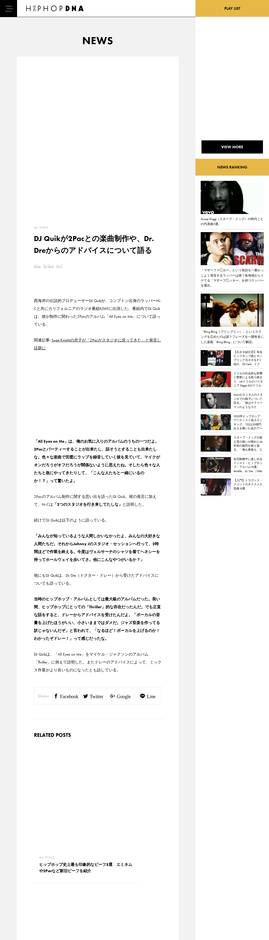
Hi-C (59, 107)
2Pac (37, 107)
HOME (18, 871)
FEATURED (21, 898)
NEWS (18, 889)
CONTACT (45, 871)
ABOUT (19, 908)
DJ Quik (48, 107)
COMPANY (46, 889)
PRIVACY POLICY (50, 880)
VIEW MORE (98, 797)
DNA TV (19, 880)
